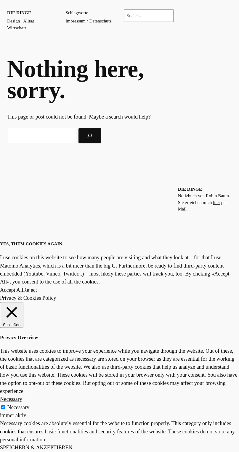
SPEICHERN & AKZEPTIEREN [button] (36, 448)
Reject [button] (30, 290)
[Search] (89, 135)
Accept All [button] (11, 290)
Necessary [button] (11, 399)
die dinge (19, 12)
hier (216, 202)
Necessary (18, 407)
